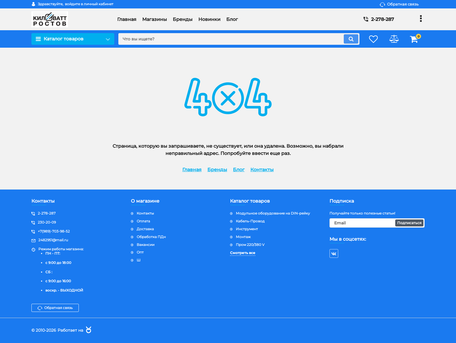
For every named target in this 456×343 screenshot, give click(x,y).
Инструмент (247, 229)
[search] (238, 39)
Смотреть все (242, 253)
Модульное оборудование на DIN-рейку (273, 213)
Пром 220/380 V (250, 244)
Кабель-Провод (250, 221)
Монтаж (243, 237)
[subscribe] (377, 223)
